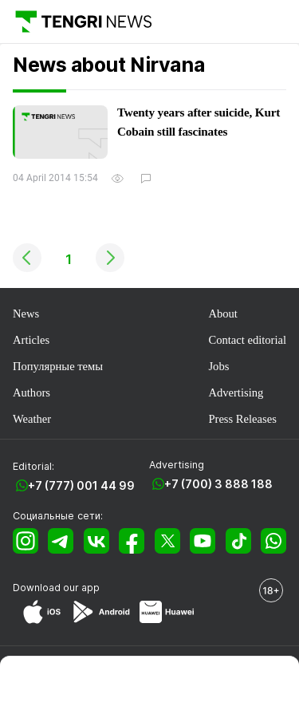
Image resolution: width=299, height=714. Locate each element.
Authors (31, 392)
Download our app (56, 588)
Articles (31, 339)
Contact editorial (247, 339)
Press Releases (242, 418)
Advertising (235, 392)
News (26, 313)
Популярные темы (58, 366)
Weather (32, 418)
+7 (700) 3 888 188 (218, 484)
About (222, 313)
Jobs (218, 366)
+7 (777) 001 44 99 (81, 485)
